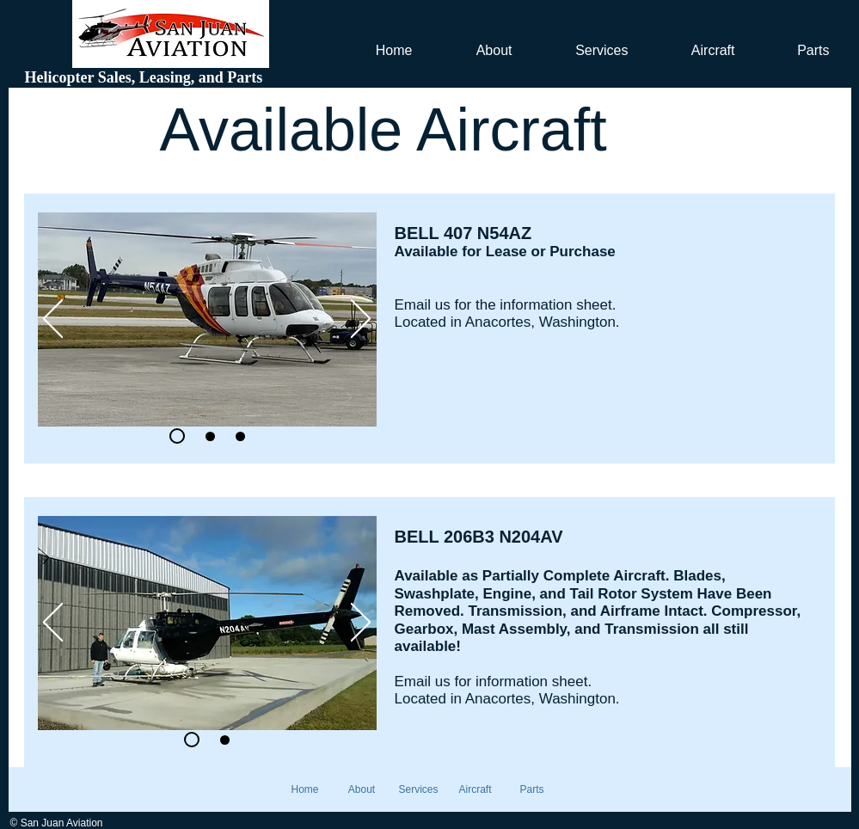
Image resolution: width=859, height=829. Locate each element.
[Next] (361, 320)
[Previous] (53, 320)
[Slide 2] (177, 436)
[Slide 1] (191, 739)
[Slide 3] (240, 436)
